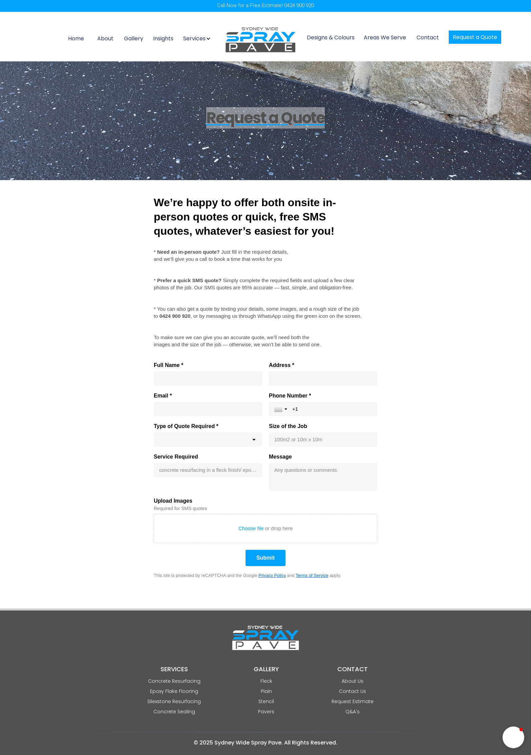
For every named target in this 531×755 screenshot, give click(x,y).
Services (194, 38)
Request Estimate (353, 701)
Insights (163, 38)
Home (76, 38)
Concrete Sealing (174, 711)
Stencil (266, 701)
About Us (352, 681)
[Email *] (208, 409)
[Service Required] (208, 470)
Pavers (266, 711)
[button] (197, 39)
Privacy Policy (272, 575)
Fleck (266, 681)
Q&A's (352, 711)
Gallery (133, 38)
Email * (163, 396)
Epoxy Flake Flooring (174, 691)
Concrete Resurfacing (174, 681)
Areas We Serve (385, 37)
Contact (428, 37)
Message (280, 457)
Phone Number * (290, 396)
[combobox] (208, 439)
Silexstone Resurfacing (174, 701)
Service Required (176, 457)
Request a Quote (475, 37)
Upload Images (173, 501)
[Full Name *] (208, 378)
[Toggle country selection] (281, 409)
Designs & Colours (331, 37)
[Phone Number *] (332, 409)
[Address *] (323, 378)
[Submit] (265, 558)
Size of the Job (288, 426)
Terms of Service (312, 575)
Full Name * (168, 365)
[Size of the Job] (323, 439)
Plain (266, 691)
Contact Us (352, 691)
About (105, 38)
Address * (281, 365)
